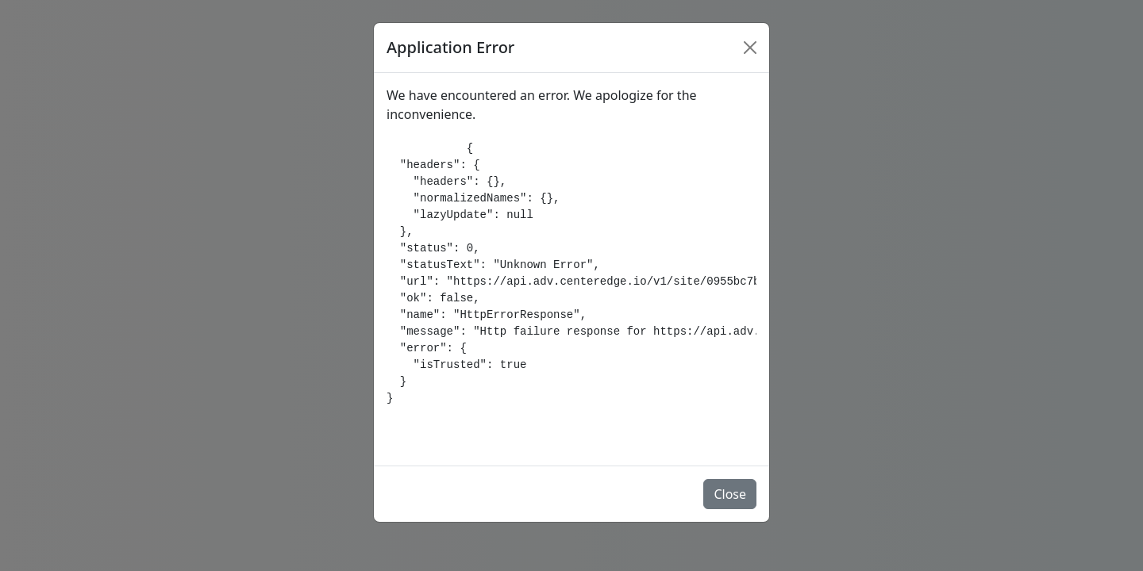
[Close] (750, 47)
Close (730, 494)
